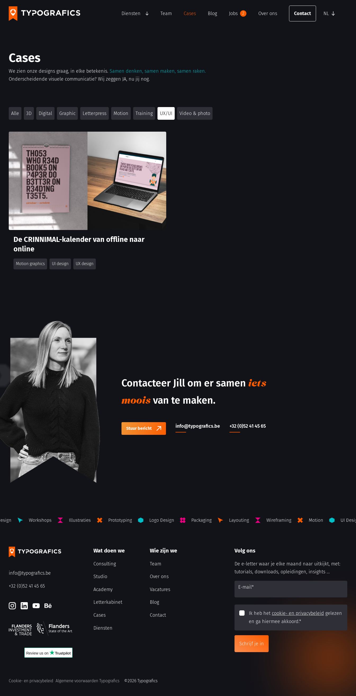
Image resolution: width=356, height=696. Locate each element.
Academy (102, 589)
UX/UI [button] (166, 113)
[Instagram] (12, 605)
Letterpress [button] (94, 113)
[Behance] (48, 605)
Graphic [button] (67, 113)
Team (166, 13)
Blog (212, 13)
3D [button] (28, 113)
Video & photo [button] (194, 113)
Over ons (267, 13)
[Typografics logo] (44, 13)
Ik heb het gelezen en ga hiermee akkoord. (295, 617)
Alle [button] (15, 113)
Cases (190, 13)
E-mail (246, 587)
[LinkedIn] (24, 605)
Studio (100, 576)
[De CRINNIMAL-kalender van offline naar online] (87, 203)
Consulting (104, 564)
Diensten (131, 13)
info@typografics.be (30, 573)
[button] (334, 13)
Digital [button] (45, 113)
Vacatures (160, 589)
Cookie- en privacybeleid (31, 680)
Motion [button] (121, 113)
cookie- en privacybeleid (298, 613)
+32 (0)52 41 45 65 (27, 586)
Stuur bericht (139, 428)
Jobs (237, 13)
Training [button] (144, 113)
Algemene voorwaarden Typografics (87, 680)
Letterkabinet (107, 602)
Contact (302, 13)
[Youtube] (36, 605)
